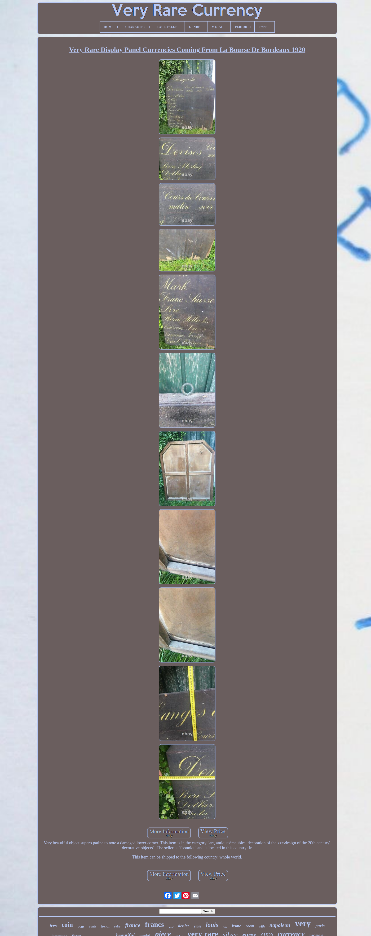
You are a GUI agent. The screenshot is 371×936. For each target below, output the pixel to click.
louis (212, 924)
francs (154, 924)
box (225, 927)
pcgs (81, 926)
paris (320, 925)
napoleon (279, 925)
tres (53, 925)
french (105, 926)
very (303, 923)
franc (236, 926)
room (250, 926)
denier (183, 925)
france (132, 925)
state (197, 926)
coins (117, 926)
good (171, 927)
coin (67, 924)
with (262, 926)
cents (92, 926)
